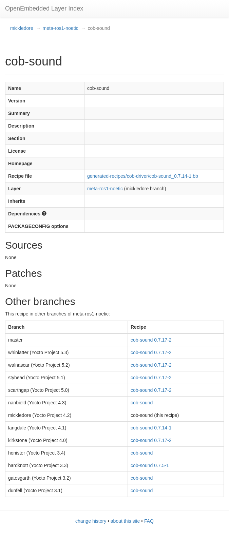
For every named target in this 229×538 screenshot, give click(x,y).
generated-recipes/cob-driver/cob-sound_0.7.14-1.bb (142, 176)
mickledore (21, 28)
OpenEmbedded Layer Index (44, 8)
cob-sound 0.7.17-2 (151, 340)
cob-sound (142, 402)
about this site (125, 521)
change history (90, 521)
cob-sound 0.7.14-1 (151, 427)
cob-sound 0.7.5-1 (150, 465)
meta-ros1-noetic (60, 28)
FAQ (149, 521)
